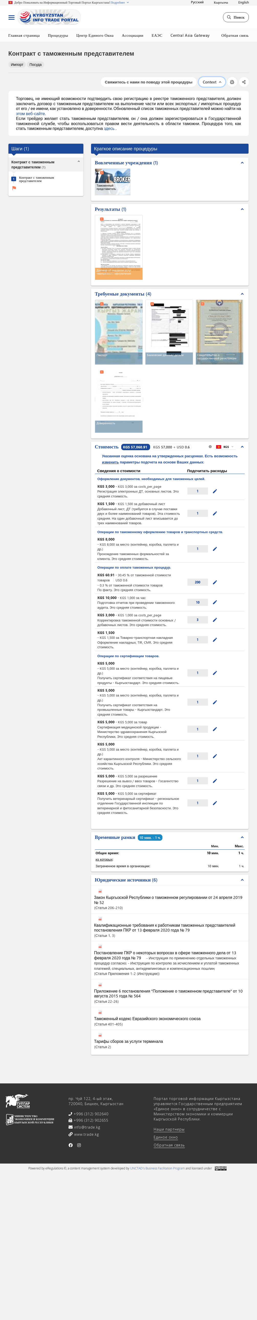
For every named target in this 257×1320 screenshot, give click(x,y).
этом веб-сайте (30, 113)
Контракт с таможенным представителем (36, 179)
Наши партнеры (169, 1129)
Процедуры (58, 35)
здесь (110, 128)
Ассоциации (132, 35)
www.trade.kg (86, 1134)
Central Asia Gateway (190, 35)
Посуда (35, 64)
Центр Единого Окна (95, 35)
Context (212, 81)
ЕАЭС (157, 35)
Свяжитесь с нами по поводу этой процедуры (148, 81)
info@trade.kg (86, 1127)
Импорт (17, 64)
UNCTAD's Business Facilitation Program (157, 1168)
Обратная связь (235, 35)
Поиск (235, 17)
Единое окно (166, 1137)
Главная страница (24, 35)
